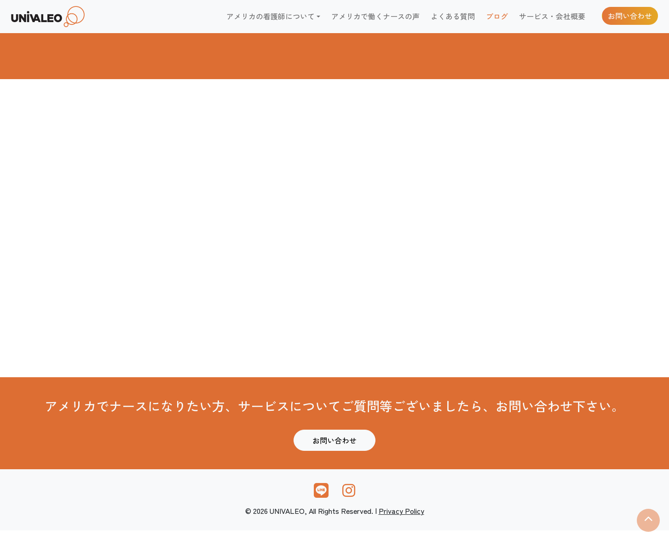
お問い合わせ (630, 21)
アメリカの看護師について (270, 21)
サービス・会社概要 (552, 21)
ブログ (497, 21)
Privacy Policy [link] (401, 520)
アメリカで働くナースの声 (375, 21)
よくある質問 (453, 21)
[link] (66, 21)
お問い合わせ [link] (334, 450)
